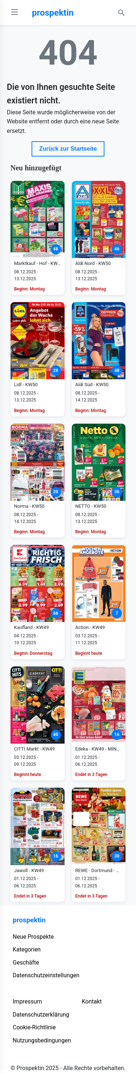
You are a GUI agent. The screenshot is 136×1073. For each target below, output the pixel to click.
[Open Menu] (14, 12)
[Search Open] (121, 12)
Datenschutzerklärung (41, 1014)
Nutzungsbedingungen (42, 1040)
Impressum (27, 1001)
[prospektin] (68, 13)
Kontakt (92, 1001)
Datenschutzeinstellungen (46, 975)
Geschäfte (26, 962)
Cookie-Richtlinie (34, 1027)
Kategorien (27, 949)
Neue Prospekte (33, 936)
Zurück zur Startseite (68, 149)
